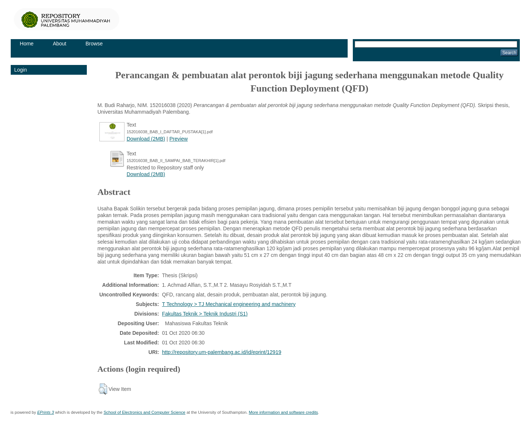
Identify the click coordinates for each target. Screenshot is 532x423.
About (59, 44)
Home (27, 44)
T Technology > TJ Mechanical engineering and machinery (229, 304)
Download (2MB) (146, 139)
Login (20, 70)
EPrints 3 (45, 412)
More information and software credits (283, 412)
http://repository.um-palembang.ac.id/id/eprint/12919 (222, 352)
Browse (94, 44)
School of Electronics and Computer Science (144, 412)
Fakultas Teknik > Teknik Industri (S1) (205, 314)
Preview (178, 139)
